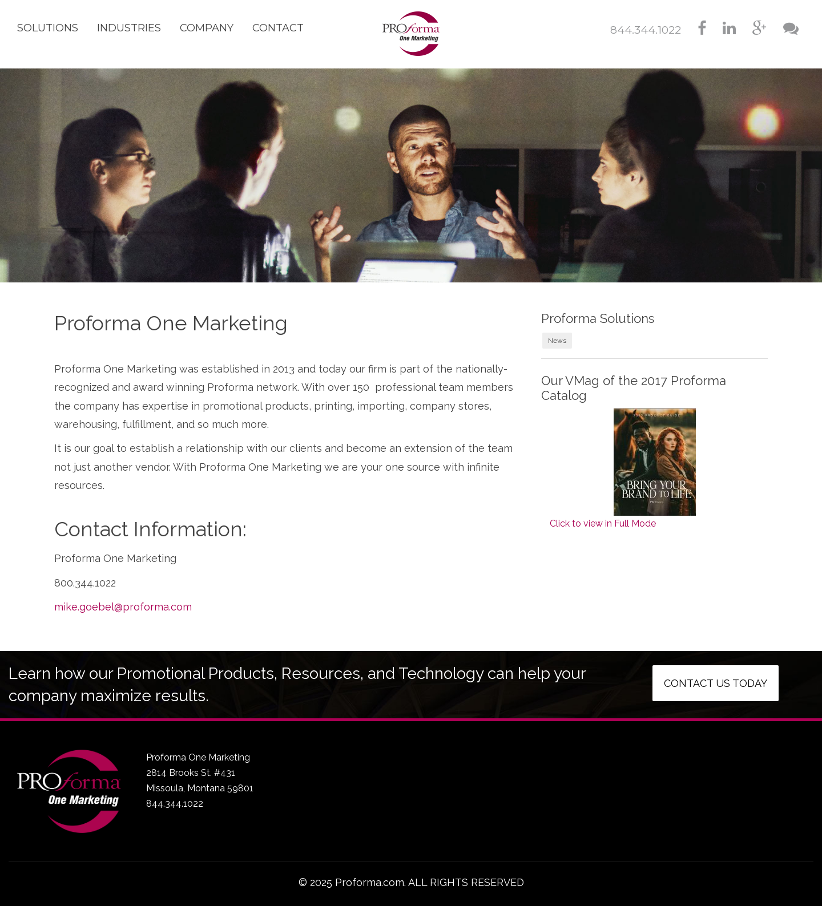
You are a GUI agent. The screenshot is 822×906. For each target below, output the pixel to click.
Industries (129, 28)
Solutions (47, 28)
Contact (278, 28)
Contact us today (715, 683)
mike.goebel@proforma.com (123, 607)
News (557, 341)
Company (206, 28)
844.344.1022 (645, 30)
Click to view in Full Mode (603, 523)
